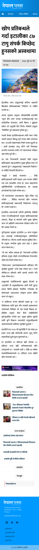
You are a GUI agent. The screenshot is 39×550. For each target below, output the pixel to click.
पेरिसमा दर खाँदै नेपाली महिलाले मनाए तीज (23, 419)
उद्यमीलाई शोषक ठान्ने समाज (13, 435)
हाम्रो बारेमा (8, 528)
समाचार (10, 14)
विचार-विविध (23, 14)
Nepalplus (11, 483)
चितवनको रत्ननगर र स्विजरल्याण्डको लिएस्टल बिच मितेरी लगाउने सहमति (22, 395)
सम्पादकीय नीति (10, 532)
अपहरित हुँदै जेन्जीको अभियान (14, 459)
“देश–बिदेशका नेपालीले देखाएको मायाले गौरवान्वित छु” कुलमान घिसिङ (23, 408)
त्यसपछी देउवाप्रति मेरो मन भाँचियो (15, 452)
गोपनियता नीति (9, 536)
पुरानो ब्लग (8, 540)
